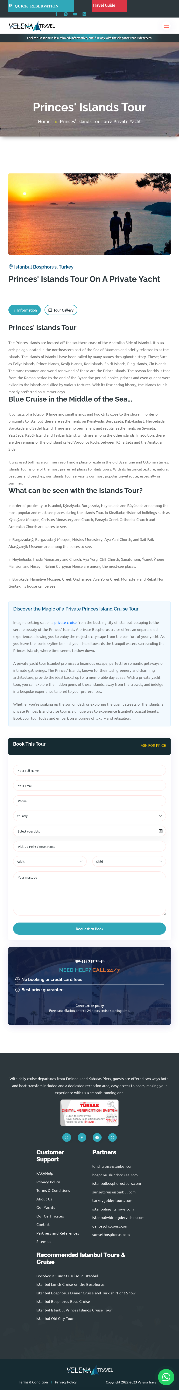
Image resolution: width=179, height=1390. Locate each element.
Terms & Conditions (53, 1190)
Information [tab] (24, 310)
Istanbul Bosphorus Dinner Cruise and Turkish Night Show (86, 1292)
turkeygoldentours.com (112, 1200)
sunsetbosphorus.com (111, 1234)
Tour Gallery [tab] (60, 310)
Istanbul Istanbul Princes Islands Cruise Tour (74, 1309)
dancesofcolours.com (110, 1226)
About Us (44, 1198)
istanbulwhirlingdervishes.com (118, 1217)
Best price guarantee (39, 989)
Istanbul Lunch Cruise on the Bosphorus (70, 1284)
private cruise (65, 622)
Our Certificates (50, 1216)
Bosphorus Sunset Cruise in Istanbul (67, 1275)
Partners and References (57, 1233)
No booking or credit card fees (48, 979)
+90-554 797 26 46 (89, 961)
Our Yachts (45, 1207)
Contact (43, 1224)
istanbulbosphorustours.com (116, 1183)
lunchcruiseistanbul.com (113, 1166)
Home (44, 121)
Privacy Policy (48, 1181)
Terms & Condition (33, 1382)
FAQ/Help (44, 1173)
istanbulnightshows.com (113, 1209)
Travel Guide (104, 5)
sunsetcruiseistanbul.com (114, 1191)
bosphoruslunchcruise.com (115, 1174)
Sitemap (43, 1241)
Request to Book (89, 928)
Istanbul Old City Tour (55, 1318)
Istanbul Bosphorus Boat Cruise (63, 1301)
